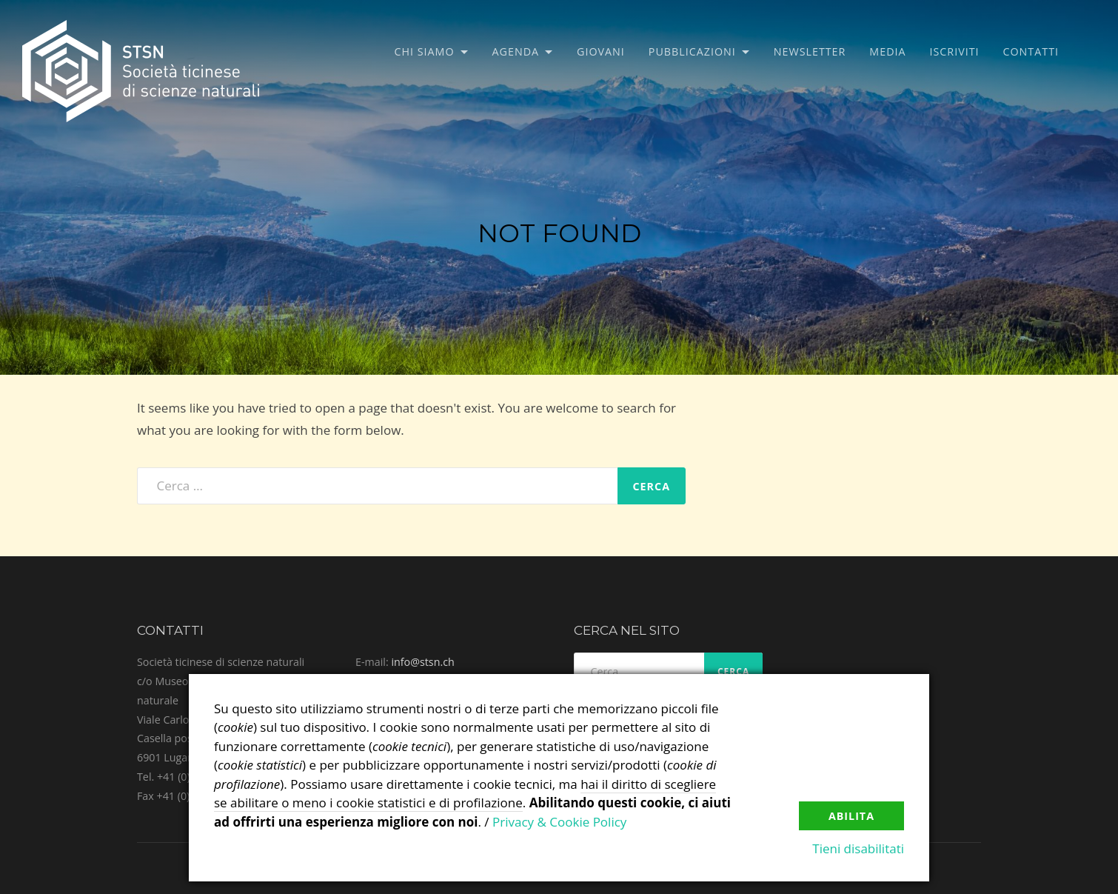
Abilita (851, 816)
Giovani (601, 51)
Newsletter (810, 51)
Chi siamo (425, 51)
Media (887, 51)
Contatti (1031, 51)
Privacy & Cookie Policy (559, 821)
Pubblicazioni (692, 51)
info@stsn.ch (422, 662)
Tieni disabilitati (858, 848)
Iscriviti (955, 51)
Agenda (516, 51)
